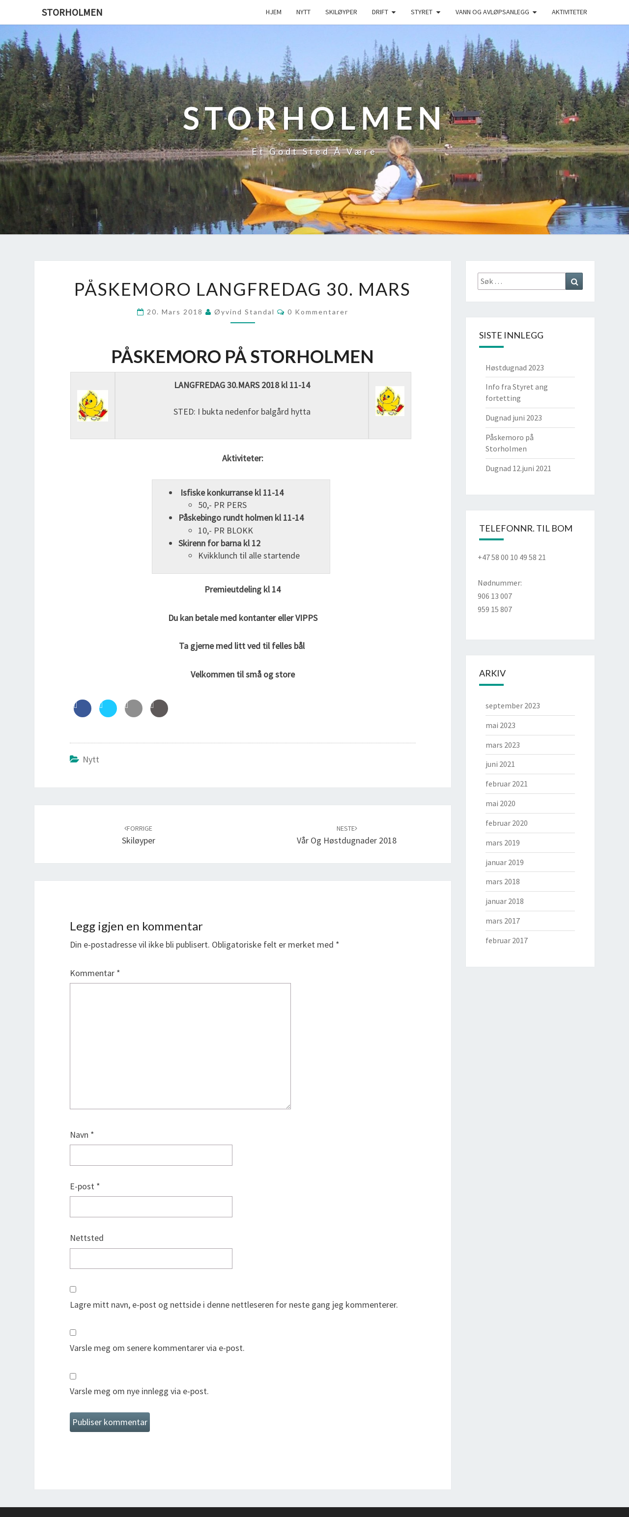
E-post (85, 1186)
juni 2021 (500, 764)
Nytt (303, 11)
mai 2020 (500, 803)
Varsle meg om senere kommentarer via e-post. (157, 1347)
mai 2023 (500, 725)
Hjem (274, 11)
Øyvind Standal (244, 312)
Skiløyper (341, 11)
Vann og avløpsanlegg (492, 11)
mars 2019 (503, 842)
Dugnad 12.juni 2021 (518, 468)
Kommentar (95, 973)
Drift (380, 11)
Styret (421, 11)
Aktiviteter (569, 11)
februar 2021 (507, 783)
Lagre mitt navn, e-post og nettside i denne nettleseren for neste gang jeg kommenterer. (234, 1304)
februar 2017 (507, 940)
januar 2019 (505, 862)
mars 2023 (503, 745)
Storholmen (72, 12)
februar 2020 (507, 823)
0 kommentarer (317, 312)
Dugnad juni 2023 (514, 417)
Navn (82, 1134)
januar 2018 (505, 901)
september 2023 (513, 705)
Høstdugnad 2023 (515, 367)
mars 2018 (503, 881)
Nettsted (87, 1237)
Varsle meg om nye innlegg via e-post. (139, 1391)
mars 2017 (503, 921)
